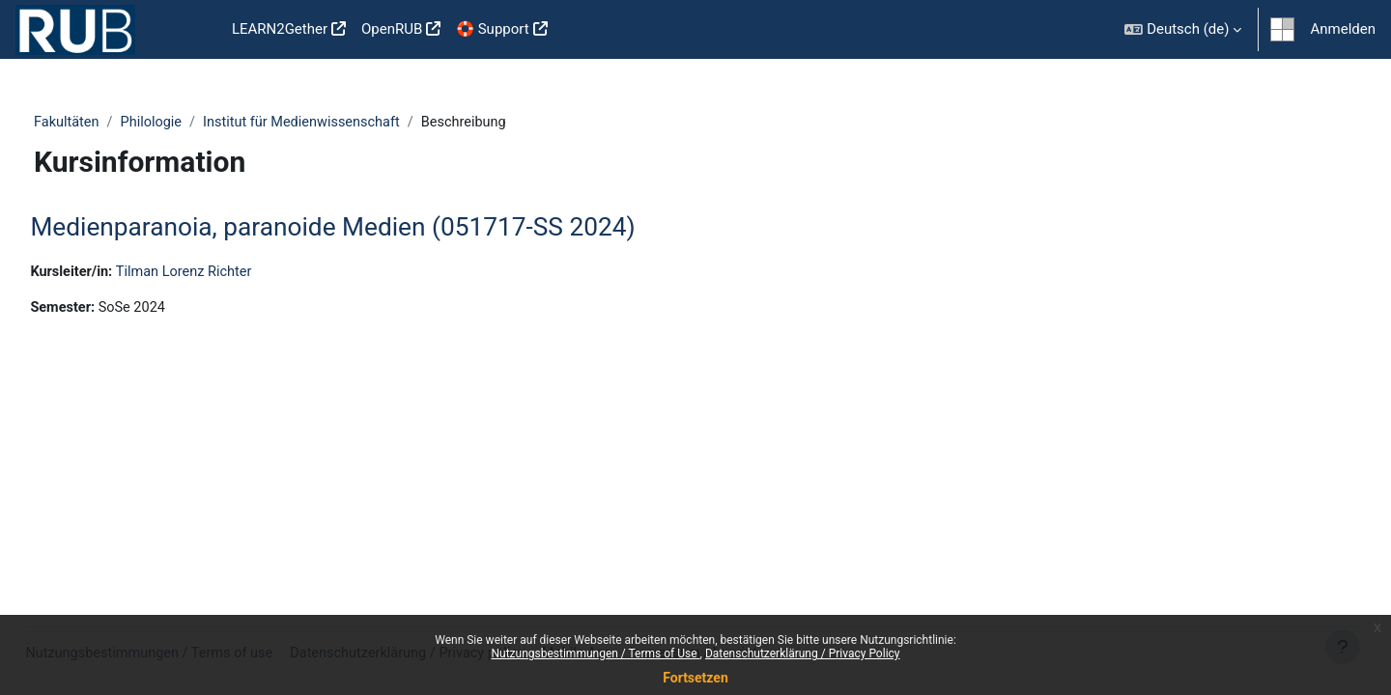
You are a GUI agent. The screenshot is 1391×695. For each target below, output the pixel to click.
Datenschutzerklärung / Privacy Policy (802, 653)
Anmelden (1343, 29)
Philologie (189, 122)
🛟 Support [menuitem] (492, 29)
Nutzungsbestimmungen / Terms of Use (595, 653)
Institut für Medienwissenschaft (344, 122)
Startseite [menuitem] (193, 30)
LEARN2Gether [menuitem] (279, 29)
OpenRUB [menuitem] (391, 29)
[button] (1183, 29)
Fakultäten (102, 122)
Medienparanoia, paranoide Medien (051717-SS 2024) (375, 227)
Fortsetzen (695, 677)
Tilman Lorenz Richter (232, 273)
